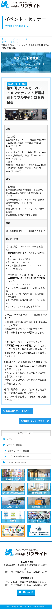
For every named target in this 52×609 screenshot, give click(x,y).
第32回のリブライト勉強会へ (35, 421)
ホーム (5, 39)
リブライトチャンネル (16, 462)
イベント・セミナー (21, 39)
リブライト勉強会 (8, 42)
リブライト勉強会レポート (19, 456)
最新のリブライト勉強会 (18, 451)
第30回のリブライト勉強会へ (17, 411)
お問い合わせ (26, 592)
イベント (10, 439)
